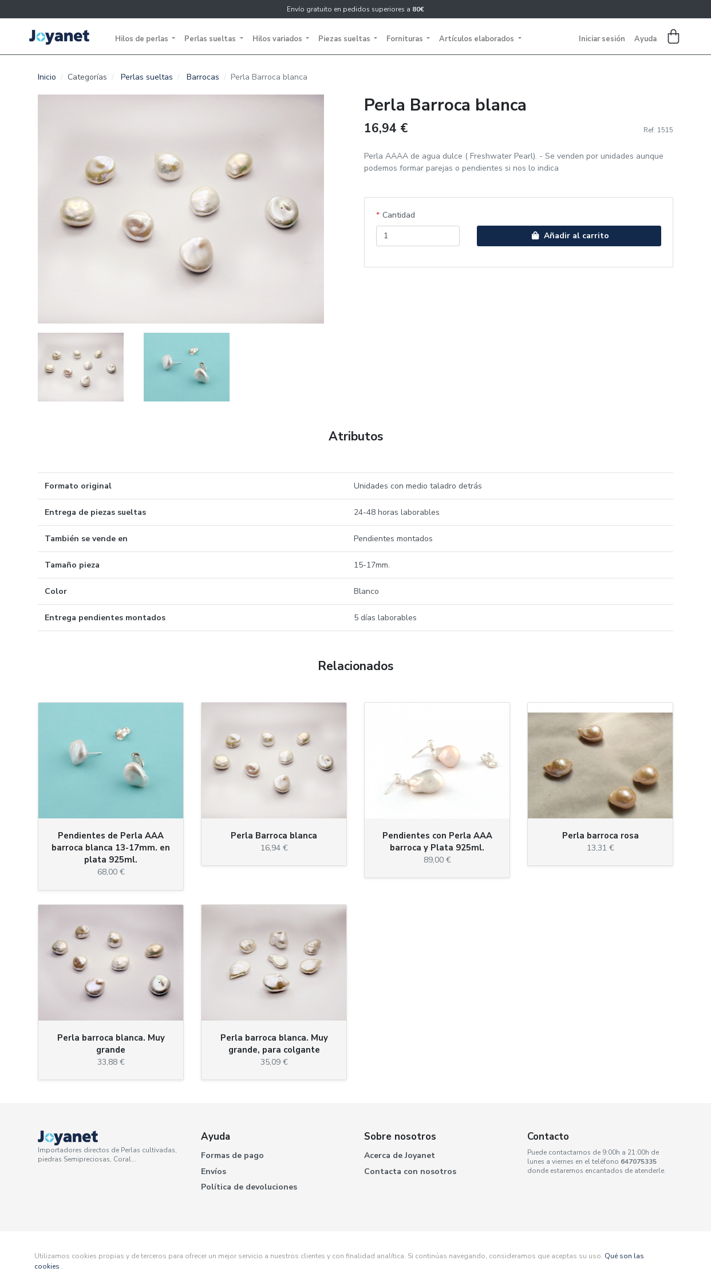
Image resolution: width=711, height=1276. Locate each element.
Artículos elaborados (477, 39)
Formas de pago (232, 1155)
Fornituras (405, 39)
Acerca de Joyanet (399, 1155)
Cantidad (398, 215)
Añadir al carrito (569, 235)
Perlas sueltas (211, 39)
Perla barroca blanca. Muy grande (111, 1044)
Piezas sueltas (345, 39)
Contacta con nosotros (410, 1171)
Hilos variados (278, 39)
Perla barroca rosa (600, 835)
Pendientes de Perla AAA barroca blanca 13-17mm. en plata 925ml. (111, 847)
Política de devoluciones (249, 1187)
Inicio (47, 77)
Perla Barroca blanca (274, 835)
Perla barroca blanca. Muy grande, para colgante (274, 1044)
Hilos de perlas (142, 39)
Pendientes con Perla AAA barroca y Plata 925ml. (437, 841)
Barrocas (203, 77)
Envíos (213, 1171)
